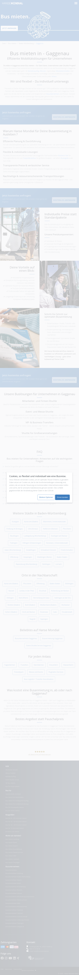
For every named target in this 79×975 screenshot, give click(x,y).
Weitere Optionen (46, 497)
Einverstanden (62, 497)
